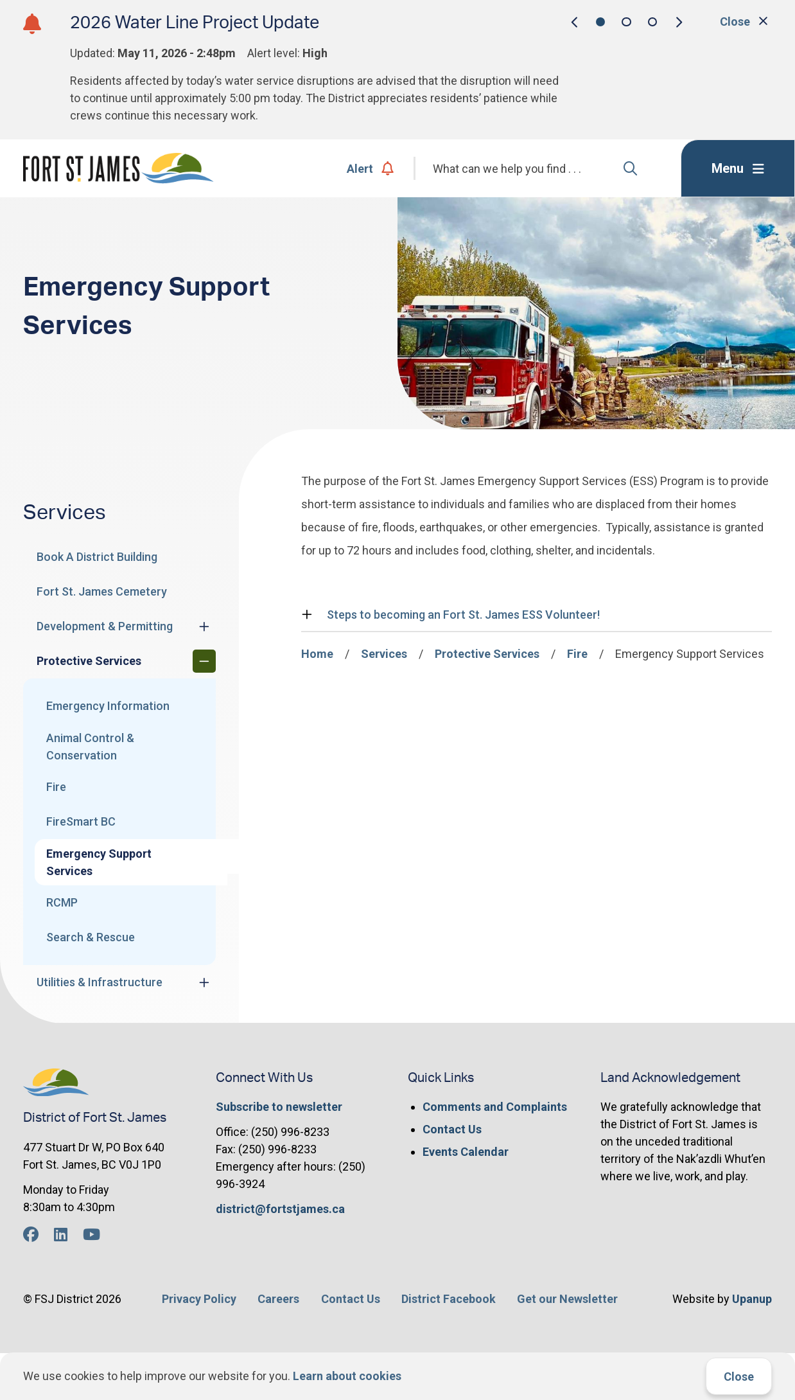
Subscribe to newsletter (279, 1106)
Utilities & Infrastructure (99, 982)
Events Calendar (466, 1151)
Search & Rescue (90, 937)
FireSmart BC (81, 821)
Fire (56, 786)
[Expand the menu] (738, 168)
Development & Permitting (105, 626)
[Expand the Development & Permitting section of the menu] (204, 626)
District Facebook (448, 1299)
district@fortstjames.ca (280, 1209)
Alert (370, 168)
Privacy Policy (199, 1299)
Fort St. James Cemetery (102, 591)
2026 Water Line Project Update (194, 22)
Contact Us (452, 1129)
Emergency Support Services (99, 862)
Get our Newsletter (567, 1299)
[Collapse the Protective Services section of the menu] (204, 661)
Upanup (752, 1299)
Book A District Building (97, 556)
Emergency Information (108, 706)
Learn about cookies (347, 1376)
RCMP (62, 902)
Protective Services (89, 661)
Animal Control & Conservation (90, 746)
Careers (278, 1299)
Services (384, 653)
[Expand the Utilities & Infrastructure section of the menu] (204, 982)
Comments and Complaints (495, 1106)
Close (739, 1376)
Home (317, 653)
